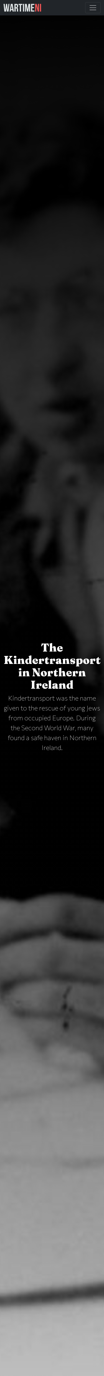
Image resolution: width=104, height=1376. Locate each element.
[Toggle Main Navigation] (93, 7)
